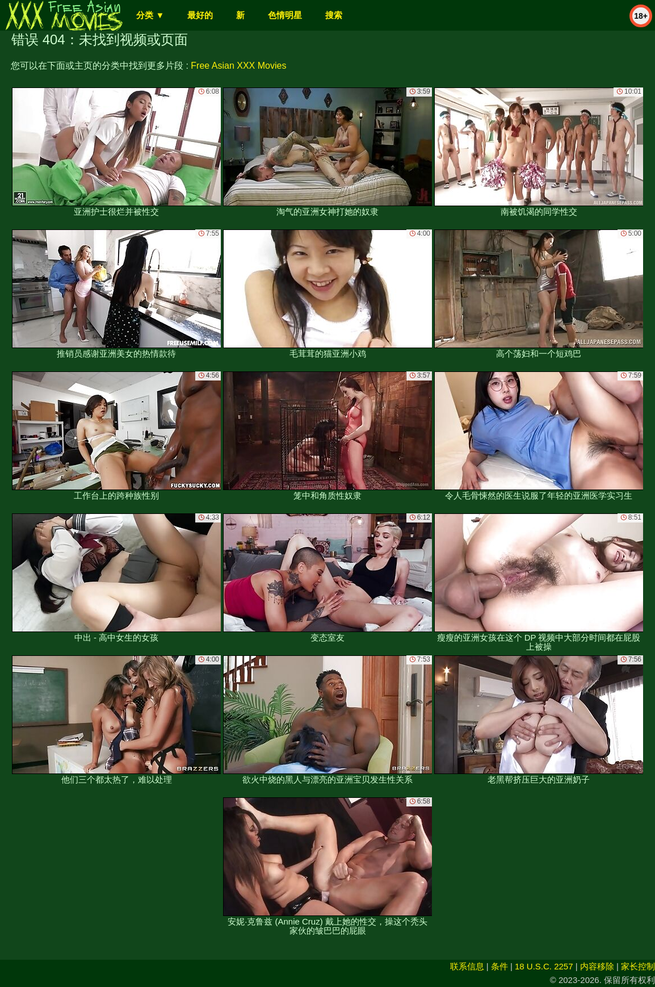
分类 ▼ (150, 15)
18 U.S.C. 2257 (544, 966)
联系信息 (467, 966)
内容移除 (597, 966)
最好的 (200, 15)
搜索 (333, 15)
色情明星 (285, 15)
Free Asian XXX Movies (238, 65)
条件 (499, 966)
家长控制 (638, 966)
